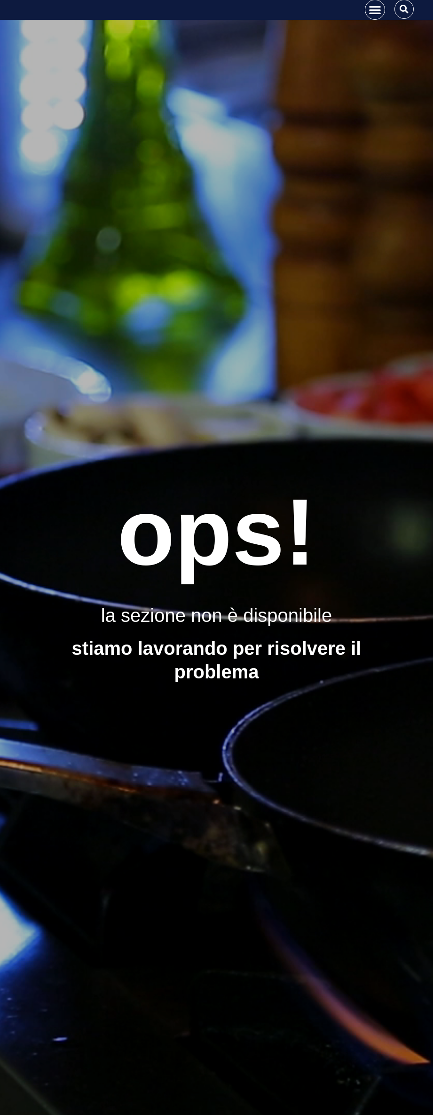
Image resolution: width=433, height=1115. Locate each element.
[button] (375, 28)
